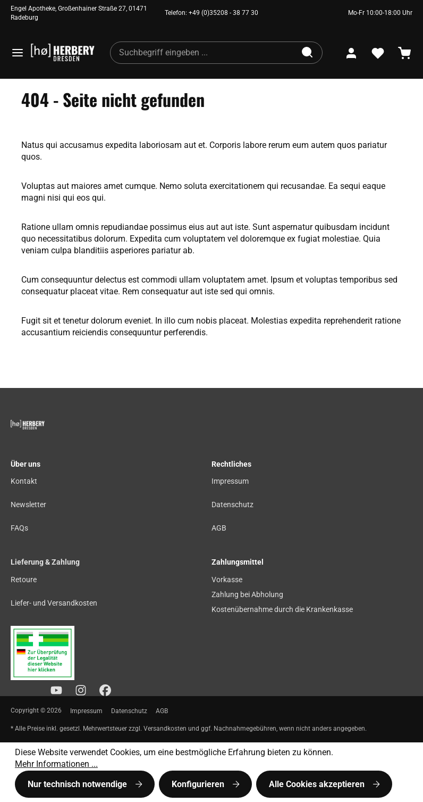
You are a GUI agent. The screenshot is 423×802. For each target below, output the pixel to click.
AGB (219, 528)
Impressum (230, 481)
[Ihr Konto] (351, 53)
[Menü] (17, 52)
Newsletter (28, 504)
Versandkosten (165, 728)
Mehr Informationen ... (56, 764)
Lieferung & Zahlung (45, 562)
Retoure (24, 579)
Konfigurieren (199, 784)
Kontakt (24, 481)
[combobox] (203, 52)
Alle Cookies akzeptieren (318, 784)
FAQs (19, 528)
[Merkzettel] (378, 53)
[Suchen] (308, 52)
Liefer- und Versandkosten (54, 603)
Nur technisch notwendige (78, 784)
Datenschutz (232, 504)
